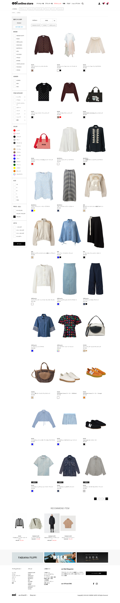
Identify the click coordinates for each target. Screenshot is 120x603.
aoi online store (22, 2)
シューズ (14, 581)
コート (53, 9)
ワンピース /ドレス (16, 575)
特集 (64, 3)
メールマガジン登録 (96, 573)
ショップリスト (76, 3)
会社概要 (46, 584)
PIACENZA (30, 587)
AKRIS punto (52, 25)
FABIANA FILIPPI (36, 25)
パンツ (13, 578)
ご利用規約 (46, 580)
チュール (60, 9)
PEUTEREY (30, 581)
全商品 (18, 12)
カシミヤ (31, 9)
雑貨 (13, 583)
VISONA (29, 589)
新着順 (46, 20)
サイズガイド (47, 575)
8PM (29, 580)
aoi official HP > (23, 595)
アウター (14, 574)
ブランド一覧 (49, 3)
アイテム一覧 (40, 3)
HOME (13, 12)
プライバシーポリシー (49, 581)
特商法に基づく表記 (48, 578)
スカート (14, 577)
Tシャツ (47, 9)
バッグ (13, 580)
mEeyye (30, 583)
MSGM (44, 25)
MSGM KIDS (30, 577)
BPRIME (29, 584)
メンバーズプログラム (49, 574)
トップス (14, 572)
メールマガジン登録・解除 (50, 577)
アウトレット (57, 3)
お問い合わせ (47, 583)
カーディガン (39, 9)
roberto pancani (31, 586)
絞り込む (19, 244)
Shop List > (33, 595)
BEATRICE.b (30, 578)
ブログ (68, 3)
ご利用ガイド (47, 572)
